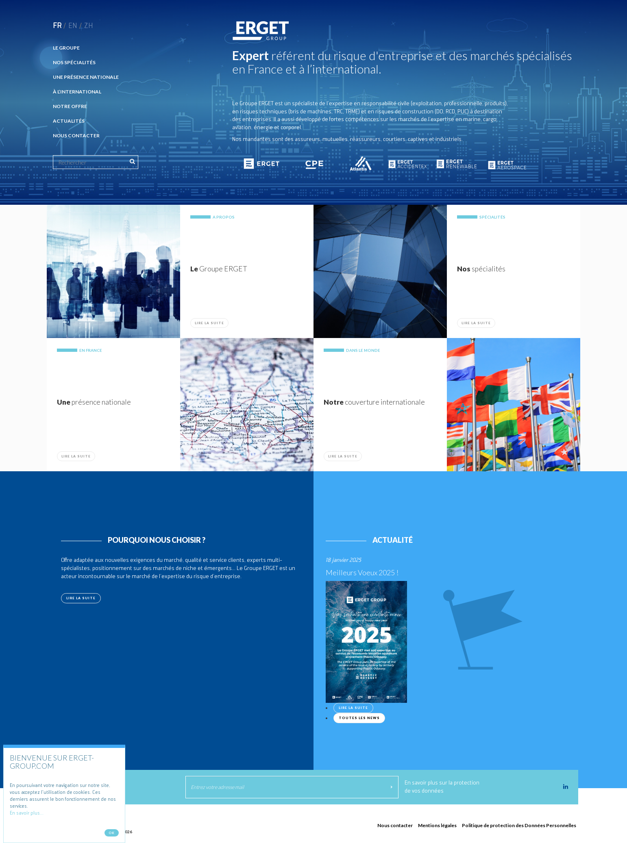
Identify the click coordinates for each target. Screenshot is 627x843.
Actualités (69, 121)
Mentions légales (437, 825)
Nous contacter (76, 135)
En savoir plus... (27, 815)
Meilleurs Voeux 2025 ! (362, 572)
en (72, 26)
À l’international (77, 92)
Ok (112, 834)
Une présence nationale (86, 77)
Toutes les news (359, 718)
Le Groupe (66, 48)
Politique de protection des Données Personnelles (519, 825)
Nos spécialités (74, 62)
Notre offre (70, 106)
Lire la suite (209, 323)
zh (88, 26)
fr (57, 26)
